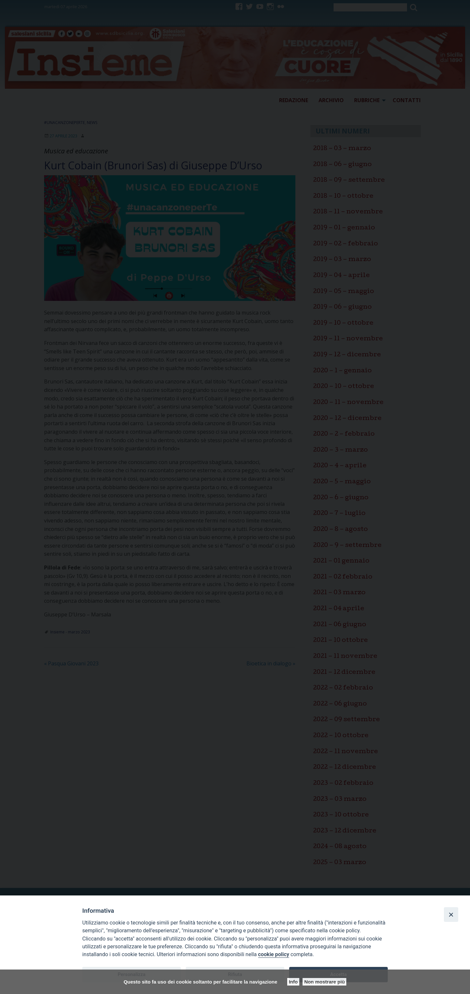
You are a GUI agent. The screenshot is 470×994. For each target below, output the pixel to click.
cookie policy (273, 954)
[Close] (451, 914)
